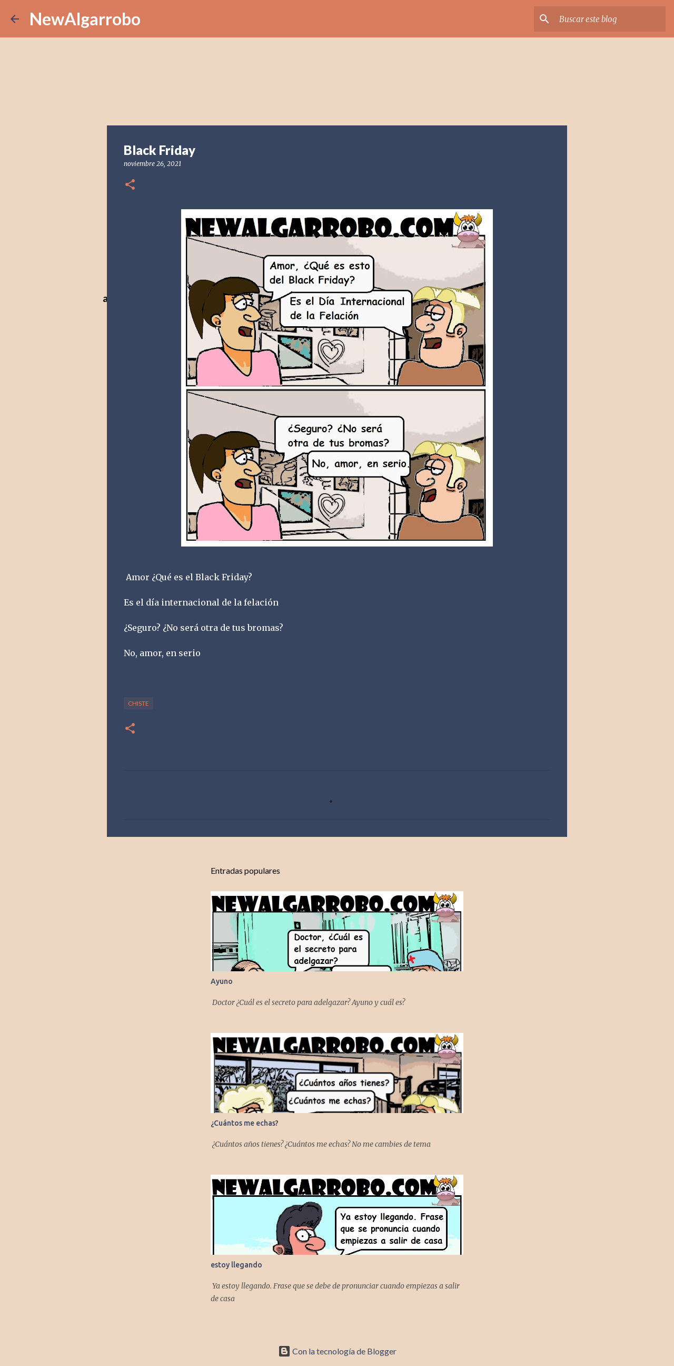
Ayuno (222, 981)
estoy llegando (236, 1265)
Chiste (138, 703)
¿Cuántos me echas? (245, 1123)
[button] (130, 185)
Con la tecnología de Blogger (337, 1351)
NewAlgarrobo (85, 18)
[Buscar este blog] (610, 19)
